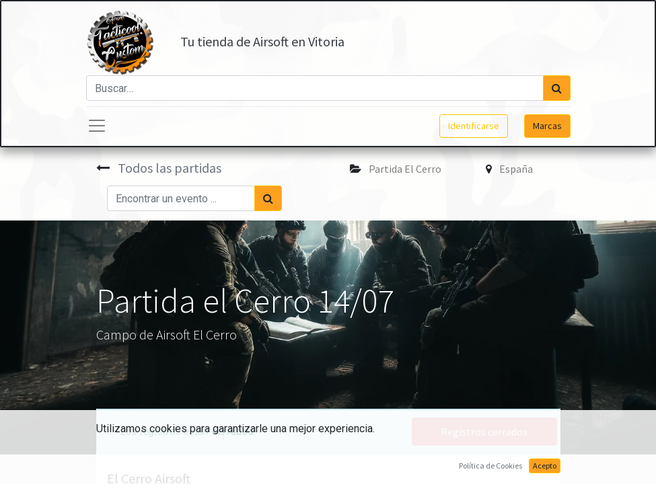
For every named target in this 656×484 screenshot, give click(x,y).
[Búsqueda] (557, 88)
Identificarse (473, 126)
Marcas (547, 126)
